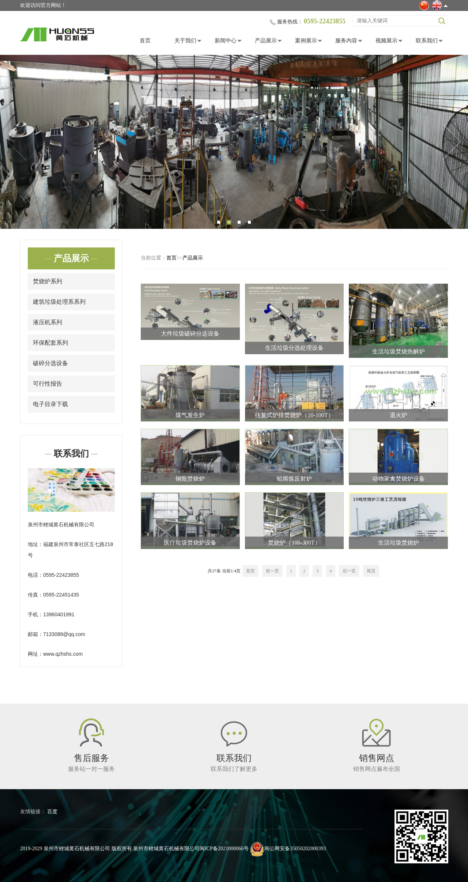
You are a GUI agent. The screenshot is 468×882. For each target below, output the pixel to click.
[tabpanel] (234, 142)
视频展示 (386, 40)
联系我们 (427, 40)
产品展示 (266, 40)
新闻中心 (226, 40)
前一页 (272, 571)
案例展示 (306, 40)
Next (451, 142)
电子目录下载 (50, 404)
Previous (16, 142)
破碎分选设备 (50, 363)
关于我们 (185, 40)
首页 (145, 40)
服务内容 (346, 40)
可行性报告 (47, 384)
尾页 (371, 571)
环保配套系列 (50, 343)
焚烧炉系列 (47, 281)
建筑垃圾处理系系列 (59, 302)
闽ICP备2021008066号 (224, 848)
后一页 (349, 571)
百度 (52, 811)
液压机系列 (47, 322)
